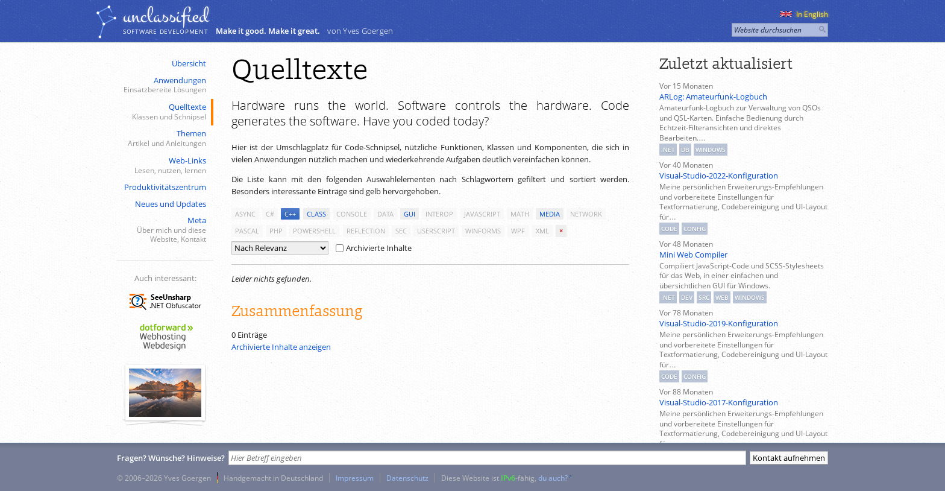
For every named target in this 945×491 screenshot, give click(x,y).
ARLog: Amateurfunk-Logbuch (713, 96)
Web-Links (164, 165)
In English (804, 14)
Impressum (355, 478)
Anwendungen (164, 85)
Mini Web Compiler (693, 254)
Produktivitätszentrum (165, 187)
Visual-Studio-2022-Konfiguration (718, 175)
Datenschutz (407, 478)
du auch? (553, 478)
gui (409, 213)
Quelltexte (164, 111)
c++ (290, 213)
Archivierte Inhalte (374, 247)
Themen (164, 138)
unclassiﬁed (166, 16)
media (549, 213)
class (316, 213)
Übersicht (189, 63)
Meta (164, 230)
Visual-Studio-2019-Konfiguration (718, 323)
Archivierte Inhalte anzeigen (281, 346)
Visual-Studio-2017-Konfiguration (718, 402)
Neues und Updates (170, 203)
